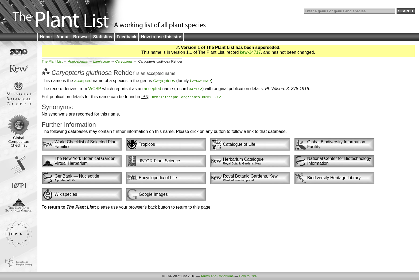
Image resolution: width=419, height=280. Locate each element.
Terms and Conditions (217, 276)
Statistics (102, 36)
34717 (194, 88)
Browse (81, 36)
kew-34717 (250, 52)
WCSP (94, 88)
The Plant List (52, 61)
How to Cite (248, 276)
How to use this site (161, 36)
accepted (155, 73)
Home (46, 36)
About (62, 36)
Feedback (127, 36)
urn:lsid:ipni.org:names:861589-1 (185, 96)
